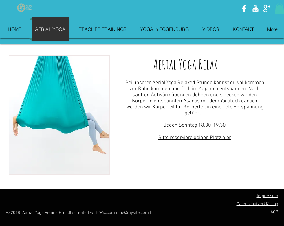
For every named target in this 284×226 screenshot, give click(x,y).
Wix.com (107, 212)
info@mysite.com (132, 212)
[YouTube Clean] (255, 8)
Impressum (267, 196)
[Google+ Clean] (266, 8)
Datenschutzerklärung (257, 204)
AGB (274, 212)
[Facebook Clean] (244, 8)
